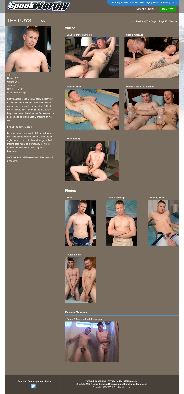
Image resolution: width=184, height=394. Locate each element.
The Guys (145, 2)
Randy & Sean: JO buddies (140, 86)
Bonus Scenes (160, 2)
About (40, 381)
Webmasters (130, 381)
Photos (134, 2)
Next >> (173, 21)
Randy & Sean (74, 254)
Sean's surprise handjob (79, 35)
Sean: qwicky (73, 138)
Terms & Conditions (96, 381)
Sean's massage (134, 35)
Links (48, 381)
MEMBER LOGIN (145, 9)
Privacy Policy (115, 381)
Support (22, 381)
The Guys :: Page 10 (156, 21)
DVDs (173, 2)
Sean (69, 197)
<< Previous (138, 21)
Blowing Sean (74, 86)
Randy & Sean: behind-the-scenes (84, 319)
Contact (32, 381)
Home (115, 2)
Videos (124, 2)
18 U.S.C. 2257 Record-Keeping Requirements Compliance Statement (111, 384)
